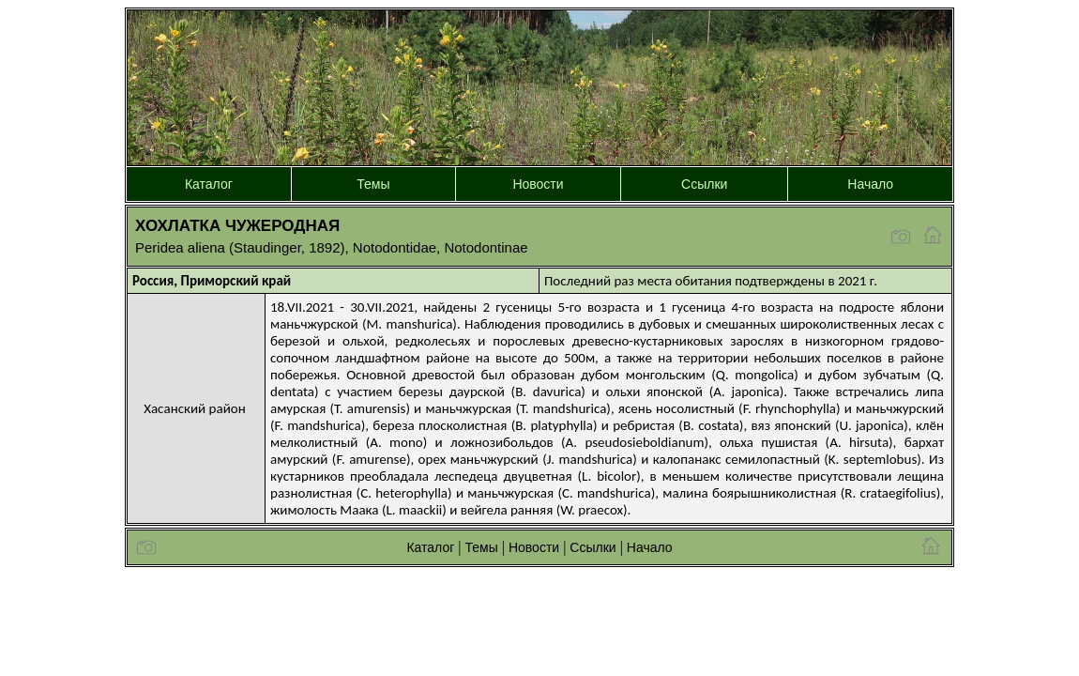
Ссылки (704, 184)
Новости (537, 184)
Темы (373, 184)
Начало (870, 184)
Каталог (209, 184)
